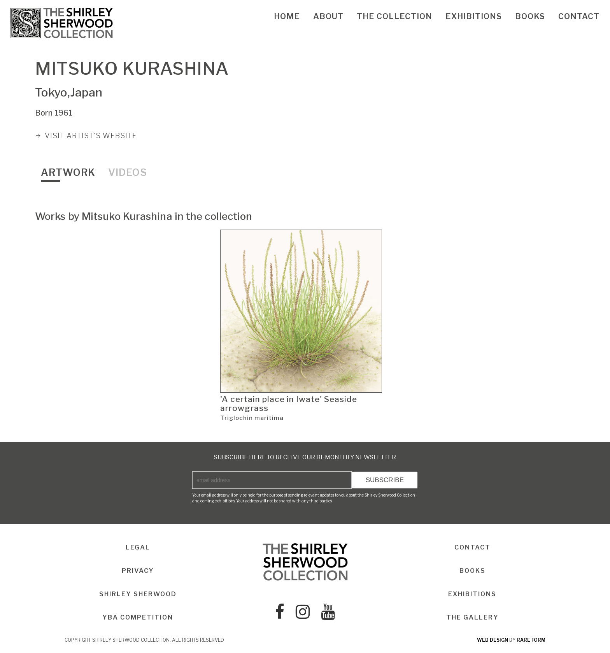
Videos (127, 172)
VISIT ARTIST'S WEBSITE (91, 136)
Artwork (68, 172)
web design (492, 640)
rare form (531, 640)
